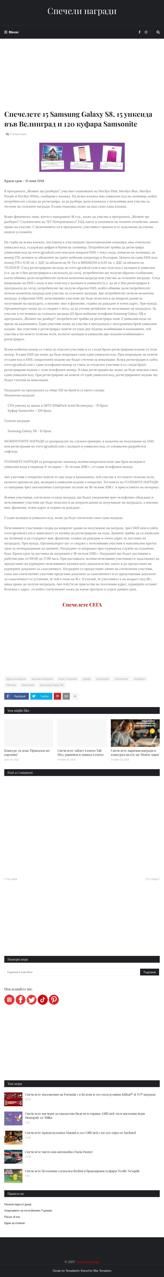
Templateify (73, 1270)
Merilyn (11, 685)
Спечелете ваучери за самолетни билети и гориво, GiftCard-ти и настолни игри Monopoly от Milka (85, 1115)
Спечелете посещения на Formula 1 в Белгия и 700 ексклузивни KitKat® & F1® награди (90, 1094)
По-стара (152, 879)
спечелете (121, 678)
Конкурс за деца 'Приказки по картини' (27, 752)
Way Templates (102, 1270)
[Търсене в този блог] (72, 972)
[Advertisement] (82, 79)
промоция (102, 678)
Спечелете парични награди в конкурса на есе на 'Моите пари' (135, 752)
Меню (14, 32)
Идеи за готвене (14, 1223)
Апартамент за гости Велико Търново (28, 1210)
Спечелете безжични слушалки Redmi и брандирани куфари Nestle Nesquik (82, 1171)
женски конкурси (42, 678)
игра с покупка (68, 678)
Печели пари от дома (17, 1204)
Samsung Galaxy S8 (51, 685)
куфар (87, 678)
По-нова (11, 879)
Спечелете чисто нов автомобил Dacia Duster (59, 1152)
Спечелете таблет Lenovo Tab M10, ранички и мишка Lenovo (80, 752)
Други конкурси (16, 678)
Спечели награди (82, 10)
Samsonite (28, 685)
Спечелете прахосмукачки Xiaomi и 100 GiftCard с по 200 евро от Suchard (80, 1132)
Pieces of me (12, 1217)
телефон (139, 678)
